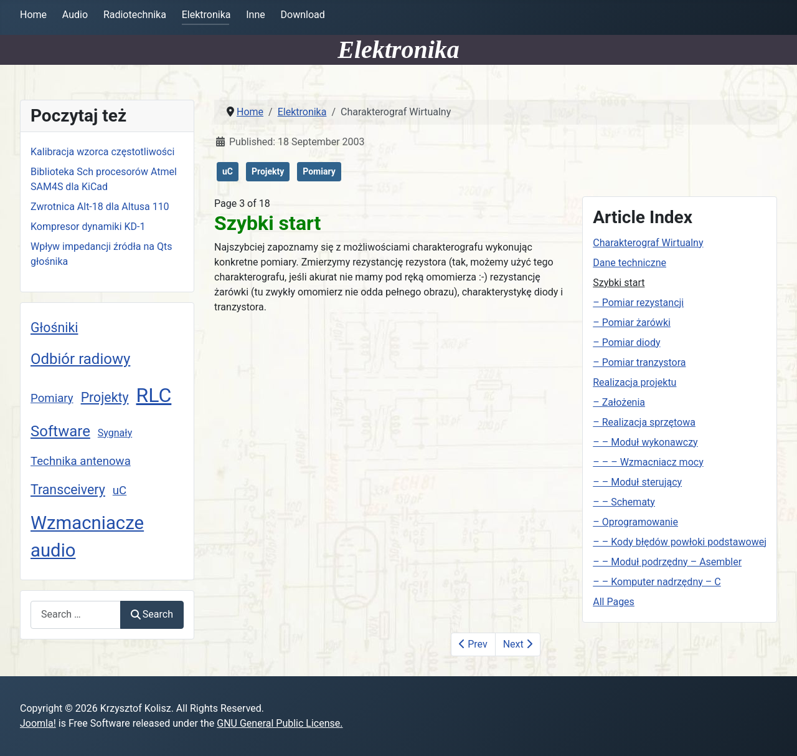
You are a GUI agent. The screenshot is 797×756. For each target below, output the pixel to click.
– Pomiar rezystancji (638, 303)
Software (60, 431)
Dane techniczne (629, 263)
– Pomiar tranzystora (639, 362)
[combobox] (76, 615)
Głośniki (54, 327)
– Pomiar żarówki (632, 322)
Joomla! (38, 723)
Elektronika (206, 15)
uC (119, 490)
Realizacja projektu (634, 382)
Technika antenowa (81, 461)
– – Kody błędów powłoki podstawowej (679, 542)
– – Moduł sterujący (637, 482)
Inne (255, 15)
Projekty (105, 397)
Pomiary (52, 398)
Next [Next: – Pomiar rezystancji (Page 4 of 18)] (517, 644)
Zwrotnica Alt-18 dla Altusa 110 (100, 207)
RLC (154, 395)
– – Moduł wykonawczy (645, 442)
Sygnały (115, 433)
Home (33, 15)
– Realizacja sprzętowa (644, 422)
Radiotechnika (134, 15)
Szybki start (618, 283)
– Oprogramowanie (635, 522)
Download (303, 15)
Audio (75, 15)
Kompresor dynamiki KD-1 (88, 226)
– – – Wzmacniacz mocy (648, 462)
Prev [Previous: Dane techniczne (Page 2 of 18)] (473, 644)
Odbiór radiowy (80, 359)
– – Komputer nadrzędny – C (656, 582)
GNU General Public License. (279, 723)
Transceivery (68, 489)
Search (152, 614)
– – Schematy (624, 502)
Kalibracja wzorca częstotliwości (102, 152)
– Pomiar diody (626, 342)
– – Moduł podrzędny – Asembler (667, 562)
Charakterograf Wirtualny (648, 243)
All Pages (613, 602)
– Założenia (619, 402)
